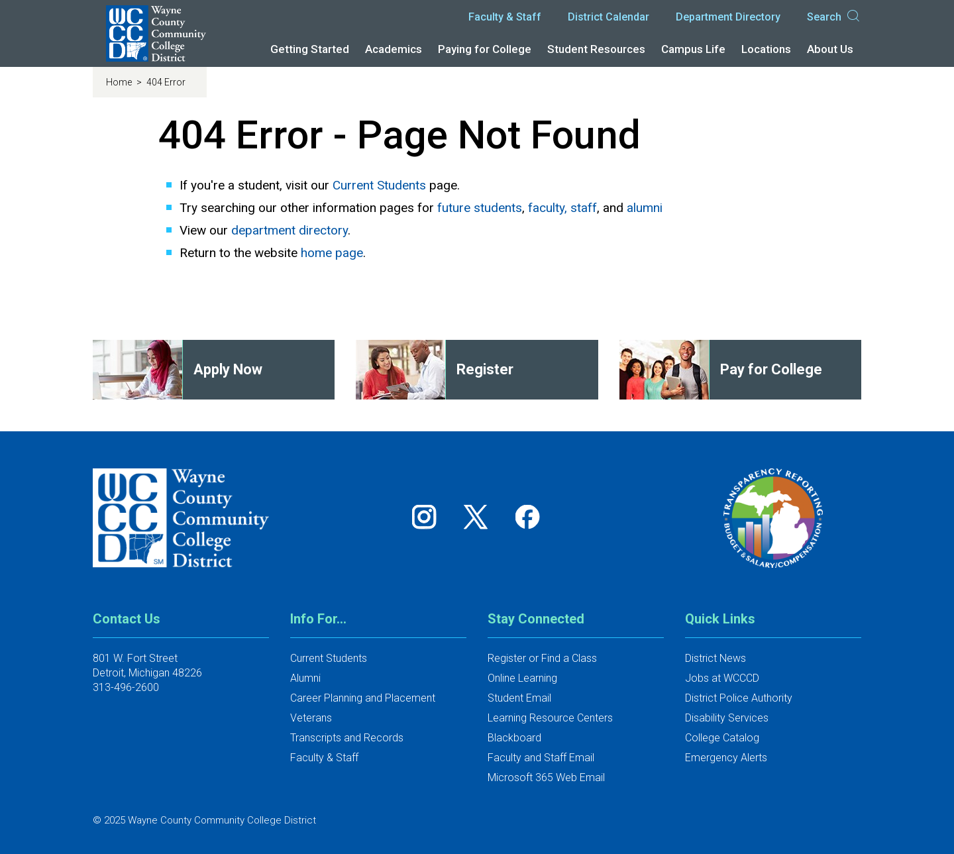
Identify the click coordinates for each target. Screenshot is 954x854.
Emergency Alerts (726, 757)
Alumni (305, 678)
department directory (289, 230)
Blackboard (514, 737)
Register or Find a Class (542, 658)
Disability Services (726, 718)
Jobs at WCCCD (722, 678)
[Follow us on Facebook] (528, 516)
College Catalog (722, 737)
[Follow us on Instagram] (428, 516)
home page (332, 252)
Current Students (379, 185)
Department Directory (728, 17)
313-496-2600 (126, 687)
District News (715, 658)
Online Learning (522, 678)
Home (120, 82)
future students (479, 207)
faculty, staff (562, 207)
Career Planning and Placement (362, 698)
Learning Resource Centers (550, 718)
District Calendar (608, 17)
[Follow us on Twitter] (480, 516)
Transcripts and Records (346, 737)
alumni (644, 207)
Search (834, 17)
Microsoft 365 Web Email (546, 777)
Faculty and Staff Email (541, 757)
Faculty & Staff (504, 17)
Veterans (311, 718)
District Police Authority (738, 698)
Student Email (519, 698)
